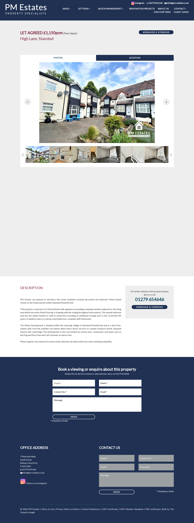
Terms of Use (47, 509)
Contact (180, 8)
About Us (163, 8)
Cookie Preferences (90, 509)
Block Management (111, 8)
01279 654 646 (28, 469)
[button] (27, 101)
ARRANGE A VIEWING (156, 32)
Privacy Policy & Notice (67, 509)
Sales (66, 8)
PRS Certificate (152, 509)
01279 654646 (149, 299)
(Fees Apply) (70, 33)
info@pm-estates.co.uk (32, 472)
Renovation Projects (142, 8)
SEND (73, 416)
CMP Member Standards (131, 509)
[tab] (58, 58)
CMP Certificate (109, 509)
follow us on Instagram (33, 483)
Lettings (84, 8)
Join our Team (162, 12)
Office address (34, 448)
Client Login (181, 12)
